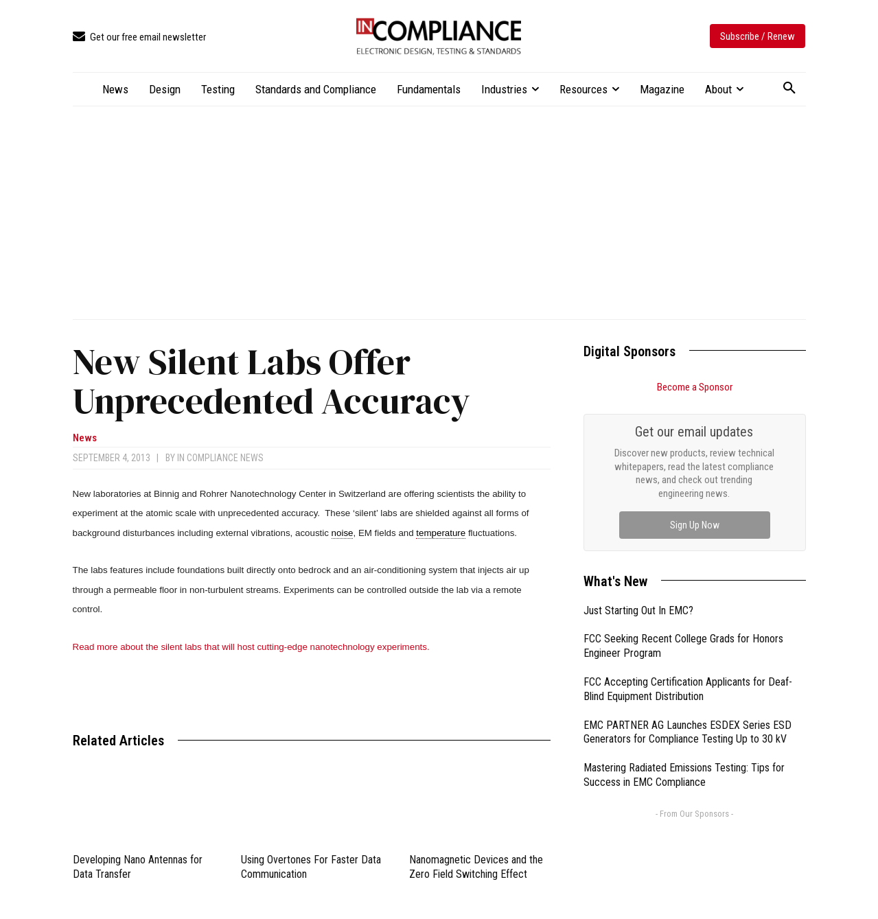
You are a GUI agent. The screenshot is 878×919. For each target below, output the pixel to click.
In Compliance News (220, 457)
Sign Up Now (694, 525)
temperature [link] (440, 533)
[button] (789, 88)
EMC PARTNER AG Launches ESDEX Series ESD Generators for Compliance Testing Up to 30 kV (688, 732)
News (85, 438)
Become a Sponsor (694, 387)
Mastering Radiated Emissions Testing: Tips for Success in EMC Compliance (684, 775)
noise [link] (343, 533)
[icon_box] (139, 37)
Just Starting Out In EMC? (638, 610)
